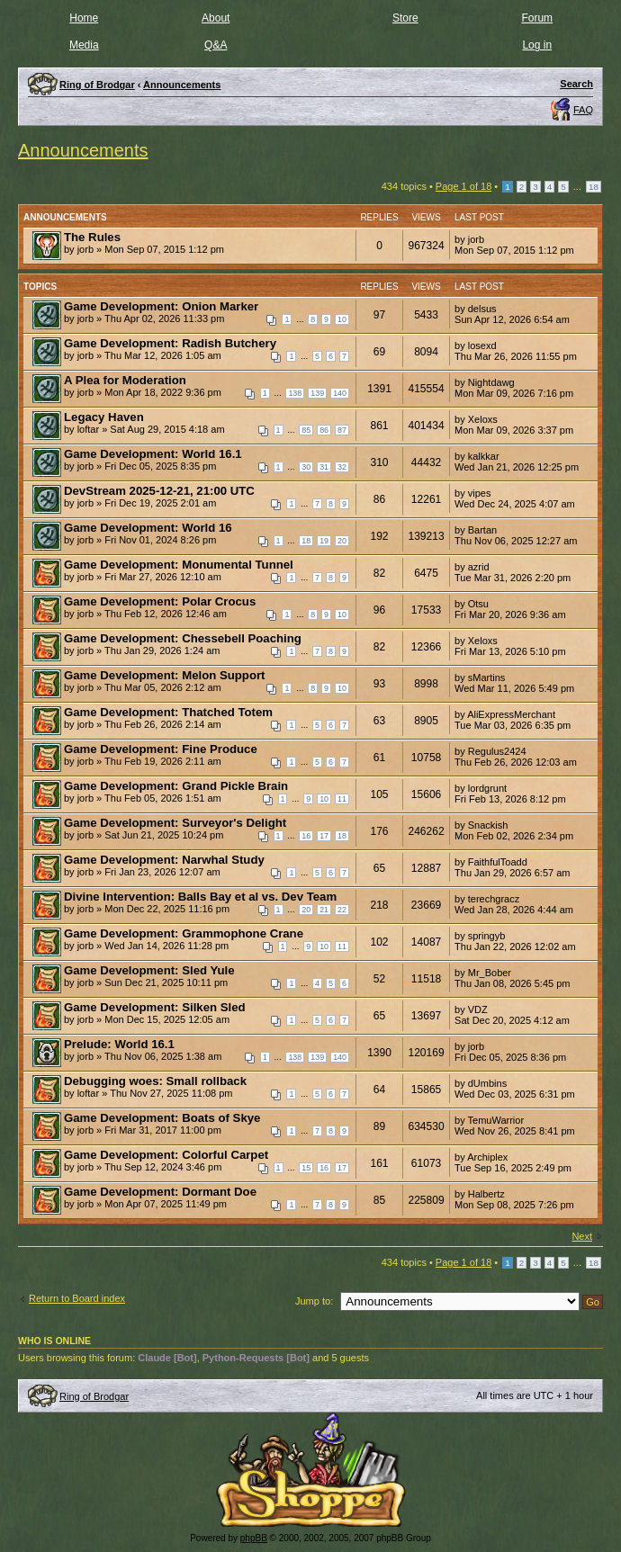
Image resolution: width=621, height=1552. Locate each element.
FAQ (583, 109)
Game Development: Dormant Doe (160, 1191)
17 (324, 835)
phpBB (253, 1538)
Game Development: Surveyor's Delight (175, 823)
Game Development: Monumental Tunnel (178, 564)
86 (324, 430)
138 (295, 393)
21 (324, 909)
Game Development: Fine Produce (160, 749)
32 (342, 466)
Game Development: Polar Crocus (160, 601)
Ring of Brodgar (94, 1396)
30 (306, 466)
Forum (537, 18)
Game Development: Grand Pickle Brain (176, 786)
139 (317, 393)
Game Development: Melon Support (164, 675)
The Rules (92, 237)
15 (306, 1167)
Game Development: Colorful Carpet (166, 1155)
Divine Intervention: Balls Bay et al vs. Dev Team (200, 896)
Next (582, 1236)
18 (593, 187)
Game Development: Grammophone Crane (183, 933)
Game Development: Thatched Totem (168, 712)
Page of (463, 186)
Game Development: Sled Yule (149, 970)
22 (342, 909)
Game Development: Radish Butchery (170, 343)
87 (342, 430)
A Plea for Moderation (125, 380)
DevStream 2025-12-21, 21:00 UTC (159, 491)
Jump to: (314, 1301)
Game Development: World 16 (148, 527)
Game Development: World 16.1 (153, 454)
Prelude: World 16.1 (119, 1044)
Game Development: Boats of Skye (162, 1118)
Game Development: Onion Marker (161, 306)
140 (339, 393)
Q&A (215, 45)
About (216, 18)
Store (405, 18)
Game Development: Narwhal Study (164, 859)
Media (84, 45)
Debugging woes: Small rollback (155, 1081)
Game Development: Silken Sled (155, 1007)
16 (306, 835)
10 (342, 319)
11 (342, 798)
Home (83, 18)
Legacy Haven (104, 417)
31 (324, 466)
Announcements (83, 150)
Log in (537, 45)
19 (324, 540)
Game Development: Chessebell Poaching (183, 638)
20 (342, 540)
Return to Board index (77, 1298)
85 (306, 430)
